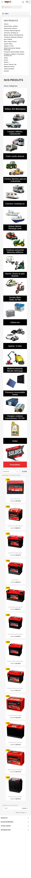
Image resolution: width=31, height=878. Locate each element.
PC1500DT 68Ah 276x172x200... (15, 688)
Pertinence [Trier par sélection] (10, 471)
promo (6, 60)
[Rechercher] (11, 7)
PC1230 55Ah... (15, 580)
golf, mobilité (8, 39)
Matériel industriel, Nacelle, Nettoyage (12, 49)
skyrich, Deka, (8, 44)
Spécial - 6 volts (8, 46)
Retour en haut (21, 813)
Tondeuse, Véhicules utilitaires (13, 37)
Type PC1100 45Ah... (15, 499)
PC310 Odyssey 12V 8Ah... (15, 715)
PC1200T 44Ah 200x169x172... (15, 526)
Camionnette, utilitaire (11, 26)
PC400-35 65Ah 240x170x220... (15, 661)
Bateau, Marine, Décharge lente (13, 35)
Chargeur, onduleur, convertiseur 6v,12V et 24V (14, 54)
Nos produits (11, 20)
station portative (9, 69)
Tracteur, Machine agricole (12, 30)
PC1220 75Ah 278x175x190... (15, 553)
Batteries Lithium (9, 66)
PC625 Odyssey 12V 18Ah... (15, 796)
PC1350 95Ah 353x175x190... (15, 607)
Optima (6, 62)
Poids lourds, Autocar (10, 28)
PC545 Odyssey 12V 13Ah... (15, 742)
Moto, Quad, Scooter (10, 41)
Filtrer (24, 471)
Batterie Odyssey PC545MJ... (15, 769)
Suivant (25, 808)
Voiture (6, 24)
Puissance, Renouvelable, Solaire (14, 52)
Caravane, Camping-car (11, 33)
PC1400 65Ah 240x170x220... (15, 634)
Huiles (6, 58)
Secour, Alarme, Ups (10, 64)
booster (6, 71)
